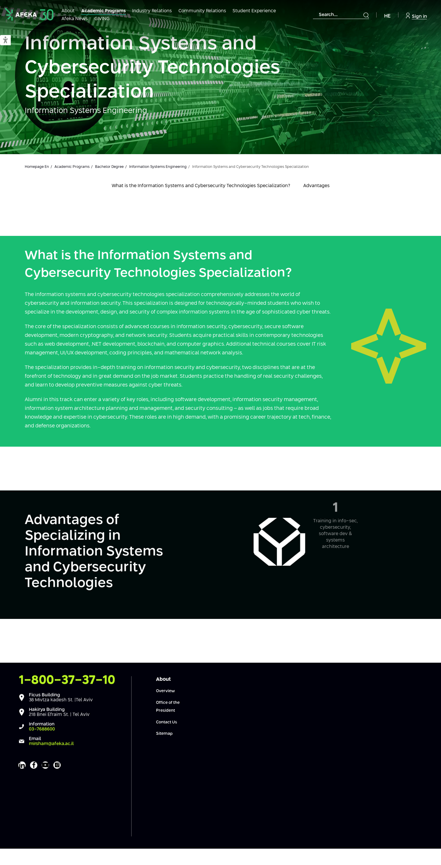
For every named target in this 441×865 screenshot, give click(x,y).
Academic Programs (103, 11)
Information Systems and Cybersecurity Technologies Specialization (152, 68)
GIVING (102, 19)
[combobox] (341, 15)
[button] (5, 40)
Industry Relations (152, 11)
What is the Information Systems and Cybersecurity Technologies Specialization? (201, 186)
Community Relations (202, 11)
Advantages (316, 186)
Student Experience (254, 11)
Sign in (416, 16)
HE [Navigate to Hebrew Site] (387, 16)
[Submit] (366, 15)
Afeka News (75, 19)
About (68, 11)
